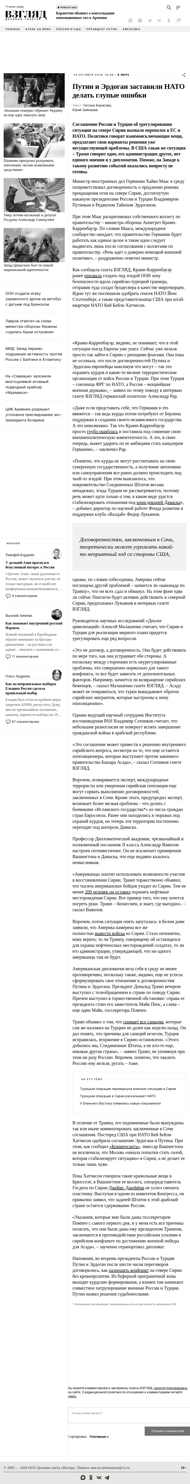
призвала (93, 275)
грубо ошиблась (102, 431)
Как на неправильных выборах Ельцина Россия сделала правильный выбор (30, 688)
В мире (124, 74)
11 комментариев (25, 656)
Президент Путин (101, 29)
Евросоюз (131, 29)
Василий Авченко (18, 615)
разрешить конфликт (129, 1270)
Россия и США (68, 29)
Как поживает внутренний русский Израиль (33, 625)
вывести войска (110, 933)
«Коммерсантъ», (125, 1146)
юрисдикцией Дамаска (158, 502)
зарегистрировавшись (170, 1388)
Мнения (13, 543)
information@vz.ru (116, 1468)
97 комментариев (25, 721)
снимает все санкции (143, 1021)
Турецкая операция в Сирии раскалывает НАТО (118, 1096)
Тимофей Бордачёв (19, 555)
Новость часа (68, 7)
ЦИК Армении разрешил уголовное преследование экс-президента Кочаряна (33, 414)
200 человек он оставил (108, 891)
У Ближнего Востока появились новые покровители (120, 1103)
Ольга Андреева (17, 676)
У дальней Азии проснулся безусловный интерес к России (29, 565)
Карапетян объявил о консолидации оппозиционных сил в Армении (85, 15)
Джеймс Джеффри (126, 1187)
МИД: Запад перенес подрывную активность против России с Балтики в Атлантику (33, 354)
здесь (72, 1396)
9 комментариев (24, 596)
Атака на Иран (38, 29)
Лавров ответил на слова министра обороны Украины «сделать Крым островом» (31, 326)
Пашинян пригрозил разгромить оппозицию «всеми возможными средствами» (29, 165)
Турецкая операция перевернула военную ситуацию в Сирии (128, 1089)
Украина (12, 29)
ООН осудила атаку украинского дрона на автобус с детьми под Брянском (33, 299)
